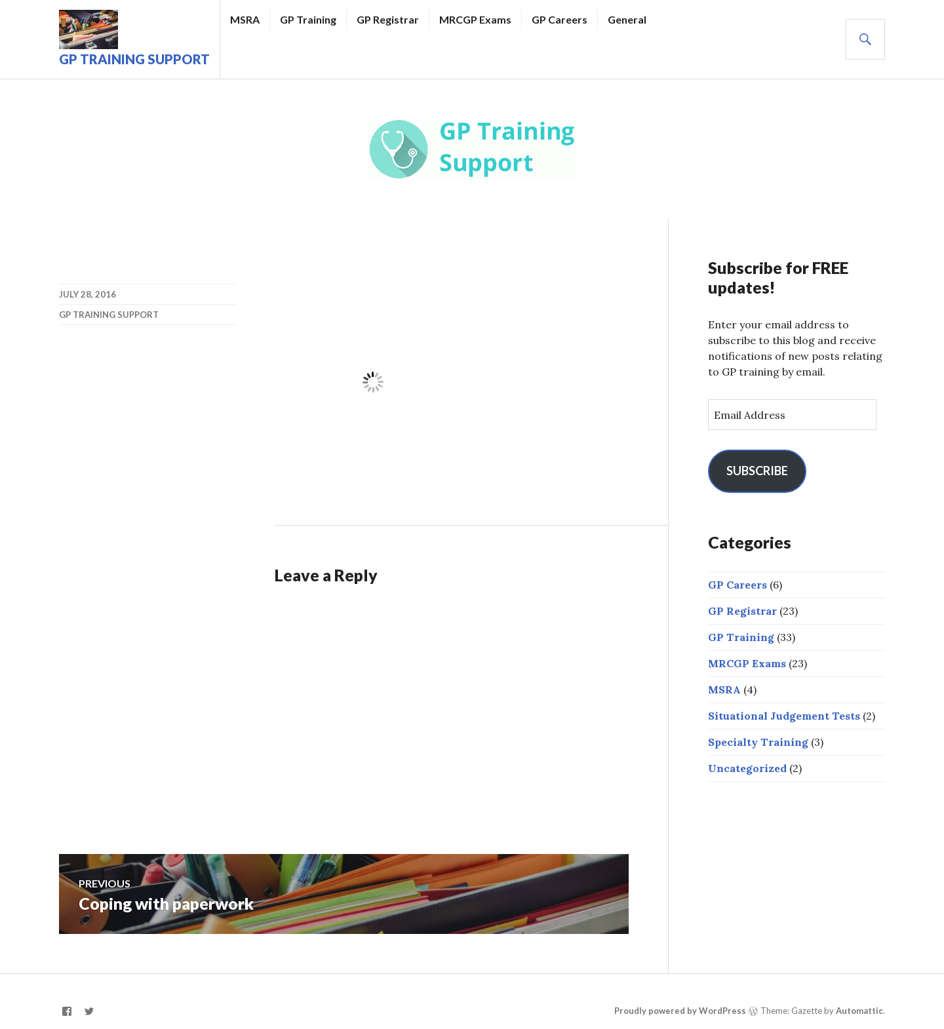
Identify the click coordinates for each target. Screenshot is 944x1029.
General (627, 19)
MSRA (245, 19)
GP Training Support (134, 59)
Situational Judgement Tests (784, 715)
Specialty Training (758, 741)
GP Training (308, 19)
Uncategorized (747, 768)
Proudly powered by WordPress (680, 1010)
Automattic (859, 1010)
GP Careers (559, 19)
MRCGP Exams (475, 19)
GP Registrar (388, 19)
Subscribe (757, 470)
